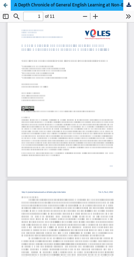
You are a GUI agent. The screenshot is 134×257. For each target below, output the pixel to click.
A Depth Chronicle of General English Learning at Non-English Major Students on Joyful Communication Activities (74, 5)
